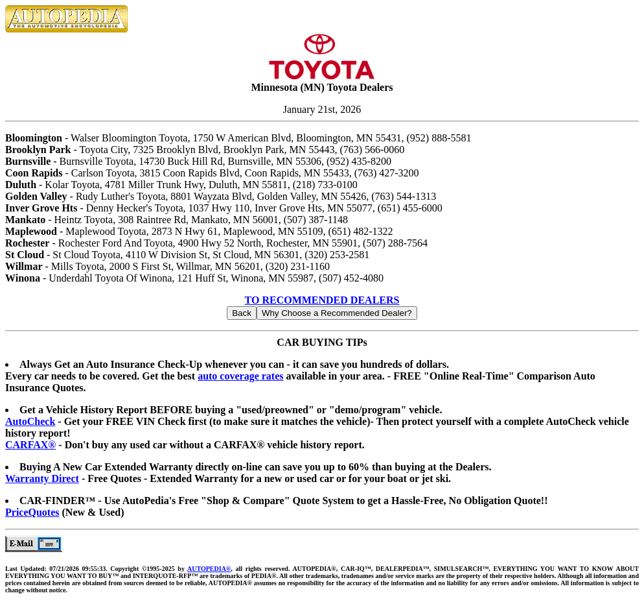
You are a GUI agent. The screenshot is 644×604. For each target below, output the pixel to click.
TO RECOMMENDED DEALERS (322, 300)
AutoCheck (30, 421)
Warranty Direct (42, 478)
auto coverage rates (240, 375)
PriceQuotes (32, 512)
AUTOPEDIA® (209, 568)
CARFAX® (30, 444)
